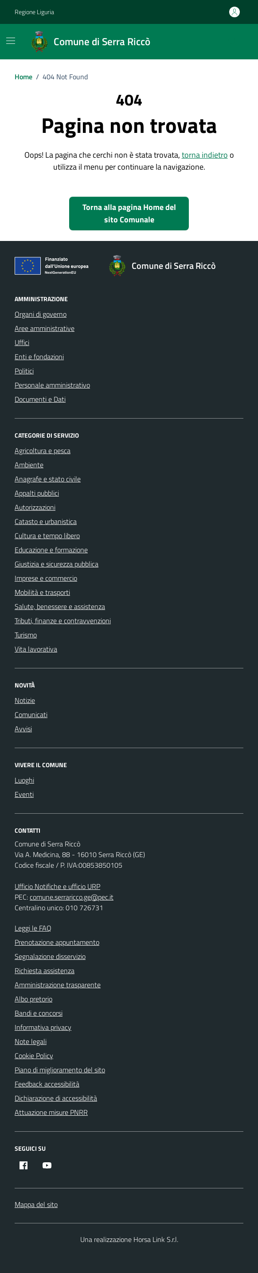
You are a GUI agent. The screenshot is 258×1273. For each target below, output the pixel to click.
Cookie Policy (34, 1055)
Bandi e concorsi (39, 1013)
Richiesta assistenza (44, 970)
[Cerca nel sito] (232, 41)
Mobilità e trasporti (42, 592)
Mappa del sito (36, 1204)
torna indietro (205, 155)
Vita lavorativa (36, 649)
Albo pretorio (33, 999)
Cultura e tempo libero (47, 535)
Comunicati (31, 714)
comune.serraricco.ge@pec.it (71, 897)
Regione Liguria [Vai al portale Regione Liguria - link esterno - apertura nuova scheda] (34, 11)
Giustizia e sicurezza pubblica (56, 564)
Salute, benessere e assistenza (60, 606)
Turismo (26, 634)
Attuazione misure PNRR (51, 1112)
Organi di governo (40, 314)
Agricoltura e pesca (42, 450)
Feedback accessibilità (47, 1084)
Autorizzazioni (35, 507)
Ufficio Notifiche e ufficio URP (57, 886)
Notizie (25, 700)
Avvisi (23, 728)
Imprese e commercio (46, 578)
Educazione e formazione (51, 549)
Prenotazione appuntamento (57, 942)
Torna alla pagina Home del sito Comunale (129, 213)
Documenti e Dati (40, 399)
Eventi (24, 794)
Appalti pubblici (37, 493)
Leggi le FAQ (33, 928)
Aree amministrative (44, 328)
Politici (24, 370)
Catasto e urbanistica (46, 521)
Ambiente (29, 464)
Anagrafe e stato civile (48, 478)
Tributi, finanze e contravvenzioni (63, 620)
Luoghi (24, 780)
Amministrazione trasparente (58, 984)
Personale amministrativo (52, 385)
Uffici (22, 342)
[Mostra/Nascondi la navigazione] (10, 40)
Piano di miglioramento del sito (60, 1069)
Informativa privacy (43, 1027)
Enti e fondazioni (39, 356)
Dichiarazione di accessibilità (56, 1098)
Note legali (31, 1041)
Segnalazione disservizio (50, 956)
